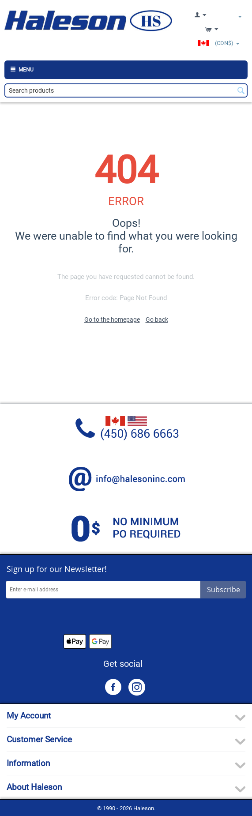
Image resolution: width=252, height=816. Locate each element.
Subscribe (223, 589)
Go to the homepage (112, 319)
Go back (157, 319)
